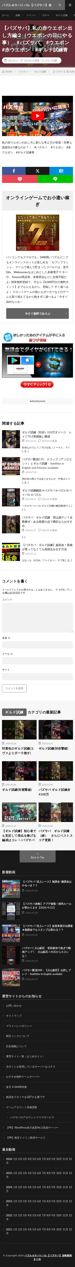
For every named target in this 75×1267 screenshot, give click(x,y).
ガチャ (45, 15)
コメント (7, 599)
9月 (53, 1173)
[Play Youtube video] (37, 116)
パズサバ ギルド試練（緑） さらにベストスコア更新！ (56, 835)
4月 (30, 1159)
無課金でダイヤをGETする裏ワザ (25, 1097)
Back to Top (37, 857)
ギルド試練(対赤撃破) (53, 748)
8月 (49, 1173)
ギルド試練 (62, 15)
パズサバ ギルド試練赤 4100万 (54, 792)
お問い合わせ (14, 1005)
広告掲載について (16, 1046)
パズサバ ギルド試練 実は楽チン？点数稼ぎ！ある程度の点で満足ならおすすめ (47, 522)
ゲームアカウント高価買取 (21, 1107)
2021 (9, 1229)
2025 (9, 1173)
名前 (6, 638)
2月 (20, 1159)
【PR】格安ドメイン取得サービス (26, 1137)
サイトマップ (14, 1015)
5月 (34, 1173)
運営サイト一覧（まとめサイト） (25, 1056)
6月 (39, 1173)
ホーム (5, 15)
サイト (6, 669)
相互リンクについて (17, 1036)
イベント (31, 15)
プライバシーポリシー (19, 1025)
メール (7, 654)
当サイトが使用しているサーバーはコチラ (30, 1066)
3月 (25, 1159)
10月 (59, 1173)
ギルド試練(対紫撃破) (17, 789)
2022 (9, 1215)
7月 (44, 1173)
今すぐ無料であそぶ (37, 313)
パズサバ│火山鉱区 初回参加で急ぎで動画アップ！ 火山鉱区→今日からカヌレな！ (46, 951)
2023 (9, 1201)
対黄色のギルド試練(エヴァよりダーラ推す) (18, 751)
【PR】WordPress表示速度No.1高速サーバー (32, 1127)
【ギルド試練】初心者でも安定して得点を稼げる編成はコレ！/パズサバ (19, 835)
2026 (9, 1159)
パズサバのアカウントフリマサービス (32, 1117)
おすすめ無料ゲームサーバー (23, 1076)
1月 (15, 1159)
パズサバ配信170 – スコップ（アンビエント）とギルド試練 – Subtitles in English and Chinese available (47, 463)
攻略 (17, 15)
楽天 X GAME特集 (16, 1086)
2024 (9, 1187)
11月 (65, 1173)
